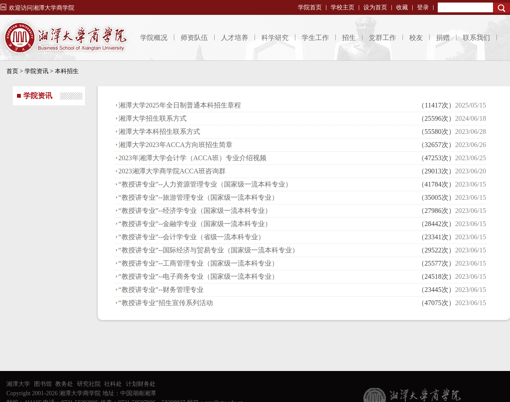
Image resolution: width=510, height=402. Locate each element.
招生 (349, 37)
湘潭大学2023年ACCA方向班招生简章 (175, 144)
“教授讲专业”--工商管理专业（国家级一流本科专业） (199, 263)
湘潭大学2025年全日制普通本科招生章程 (180, 105)
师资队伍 (194, 37)
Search (501, 8)
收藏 (402, 7)
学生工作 (315, 37)
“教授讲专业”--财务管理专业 (161, 289)
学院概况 (153, 37)
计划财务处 (141, 384)
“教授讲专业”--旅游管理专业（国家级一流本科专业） (199, 197)
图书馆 (43, 384)
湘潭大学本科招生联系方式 (159, 131)
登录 (423, 7)
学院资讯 (36, 71)
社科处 (113, 384)
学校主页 (342, 7)
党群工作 (382, 37)
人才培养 (234, 37)
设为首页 (375, 7)
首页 (12, 71)
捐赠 (443, 37)
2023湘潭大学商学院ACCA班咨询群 (172, 171)
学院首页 (310, 7)
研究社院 (89, 384)
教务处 (64, 384)
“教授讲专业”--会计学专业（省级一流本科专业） (192, 237)
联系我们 (476, 37)
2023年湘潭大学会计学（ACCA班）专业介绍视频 (192, 157)
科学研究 (275, 37)
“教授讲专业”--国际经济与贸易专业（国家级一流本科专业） (209, 250)
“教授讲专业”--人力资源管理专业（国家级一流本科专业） (205, 184)
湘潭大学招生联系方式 (153, 118)
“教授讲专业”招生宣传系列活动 (166, 302)
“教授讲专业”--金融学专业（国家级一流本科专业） (195, 223)
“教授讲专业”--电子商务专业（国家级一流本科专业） (199, 276)
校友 (416, 37)
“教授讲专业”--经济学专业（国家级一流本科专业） (195, 210)
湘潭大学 (18, 384)
